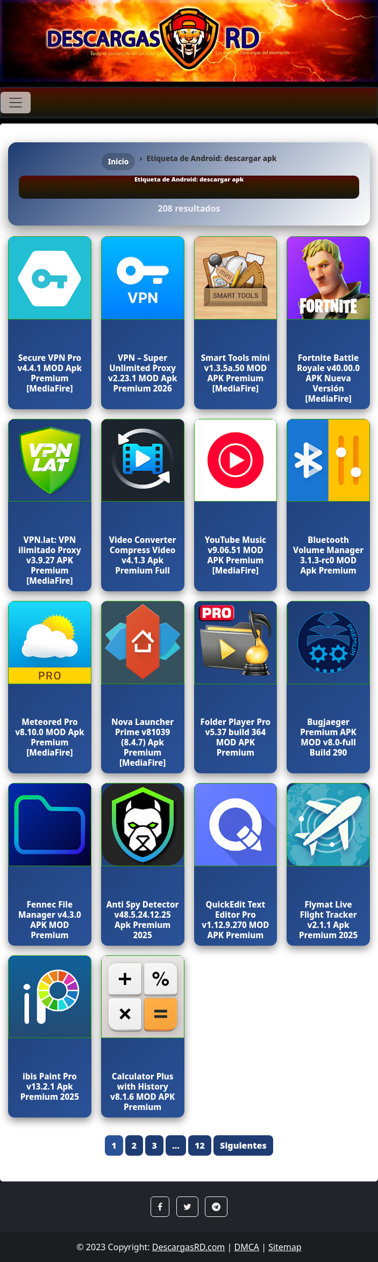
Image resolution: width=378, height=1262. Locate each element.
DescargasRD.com (188, 1247)
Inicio (118, 161)
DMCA (246, 1247)
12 (200, 1145)
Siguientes (243, 1145)
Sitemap (285, 1247)
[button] (160, 1206)
